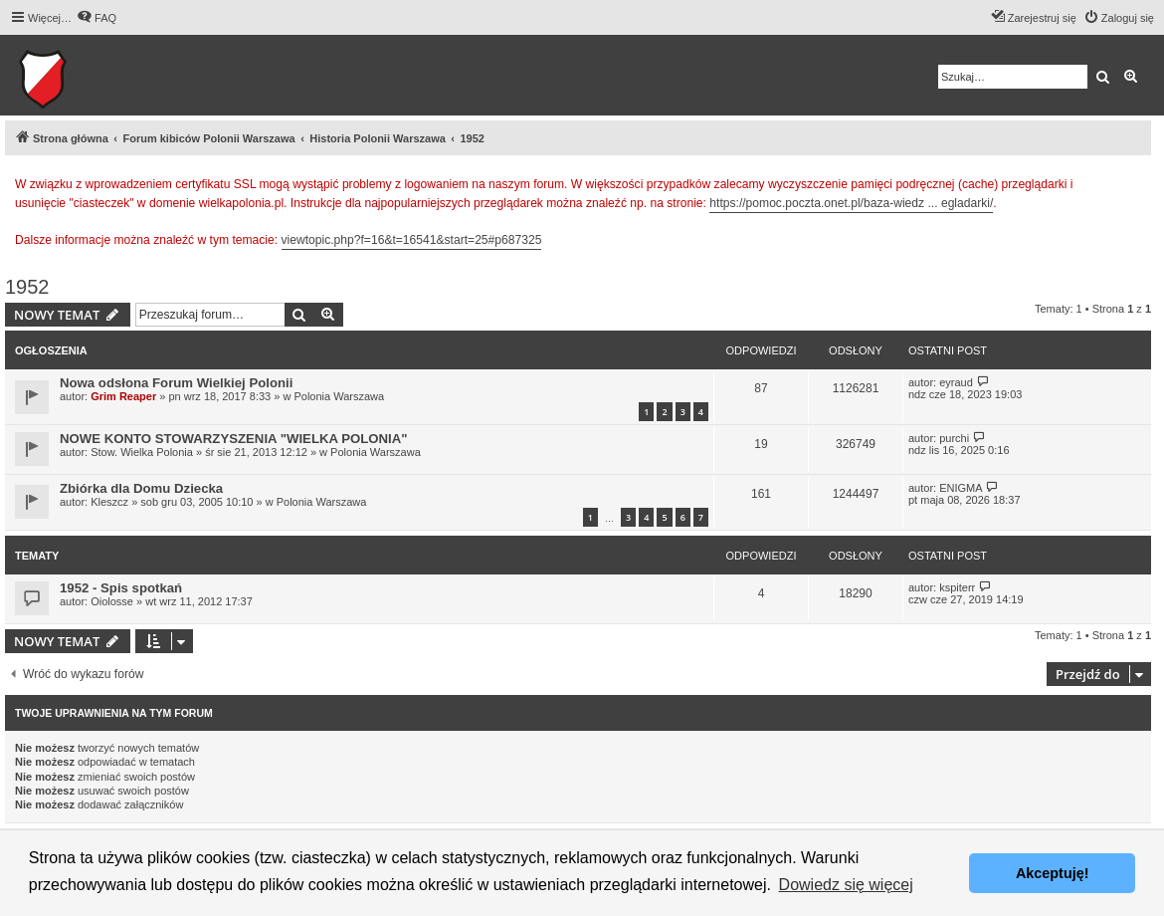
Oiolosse (112, 601)
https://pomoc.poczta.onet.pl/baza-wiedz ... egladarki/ (851, 203)
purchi (954, 438)
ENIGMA (960, 488)
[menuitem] (96, 18)
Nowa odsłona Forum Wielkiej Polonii (176, 382)
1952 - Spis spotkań (121, 587)
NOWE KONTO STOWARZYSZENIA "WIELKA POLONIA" (234, 438)
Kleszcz (109, 502)
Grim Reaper (123, 396)
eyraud (956, 382)
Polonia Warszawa (338, 396)
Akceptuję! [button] (1052, 873)
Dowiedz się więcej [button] (846, 884)
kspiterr (957, 587)
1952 (27, 287)
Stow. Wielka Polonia (142, 452)
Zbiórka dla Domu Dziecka (141, 488)
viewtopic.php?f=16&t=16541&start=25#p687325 (412, 240)
